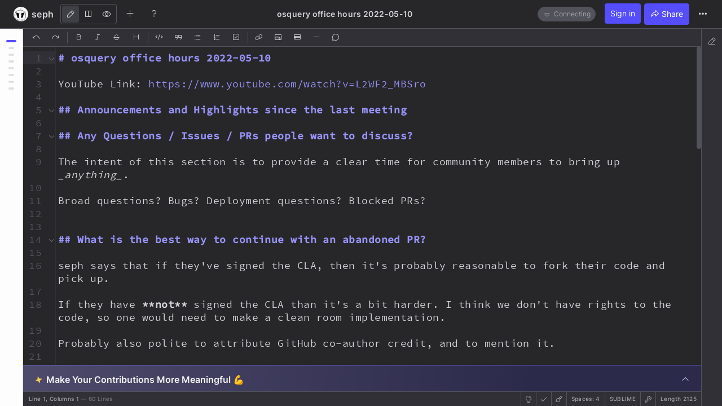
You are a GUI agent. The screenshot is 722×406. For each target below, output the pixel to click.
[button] (34, 57)
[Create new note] (130, 13)
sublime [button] (623, 398)
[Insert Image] (279, 38)
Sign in (622, 13)
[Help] (154, 13)
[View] (106, 14)
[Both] (88, 14)
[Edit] (70, 14)
